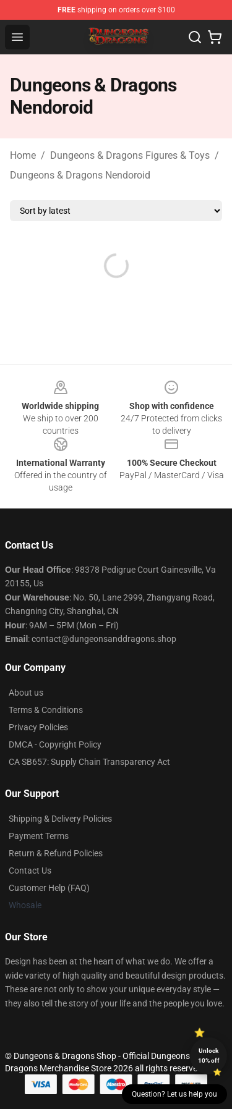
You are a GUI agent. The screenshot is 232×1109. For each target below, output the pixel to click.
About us (26, 693)
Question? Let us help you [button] (174, 1094)
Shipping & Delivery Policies (60, 819)
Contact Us (30, 870)
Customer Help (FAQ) (49, 888)
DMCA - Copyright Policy (55, 744)
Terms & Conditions (46, 710)
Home (23, 155)
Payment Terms (39, 836)
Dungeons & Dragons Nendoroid (80, 175)
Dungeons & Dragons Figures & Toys (130, 155)
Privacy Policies (38, 727)
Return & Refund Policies (56, 853)
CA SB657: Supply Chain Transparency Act (89, 762)
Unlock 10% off (209, 1055)
